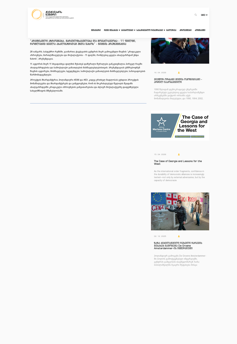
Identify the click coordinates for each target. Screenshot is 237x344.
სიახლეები (127, 30)
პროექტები (186, 30)
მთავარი (96, 30)
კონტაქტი (200, 30)
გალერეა (171, 30)
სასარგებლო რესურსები (149, 30)
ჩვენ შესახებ (111, 30)
